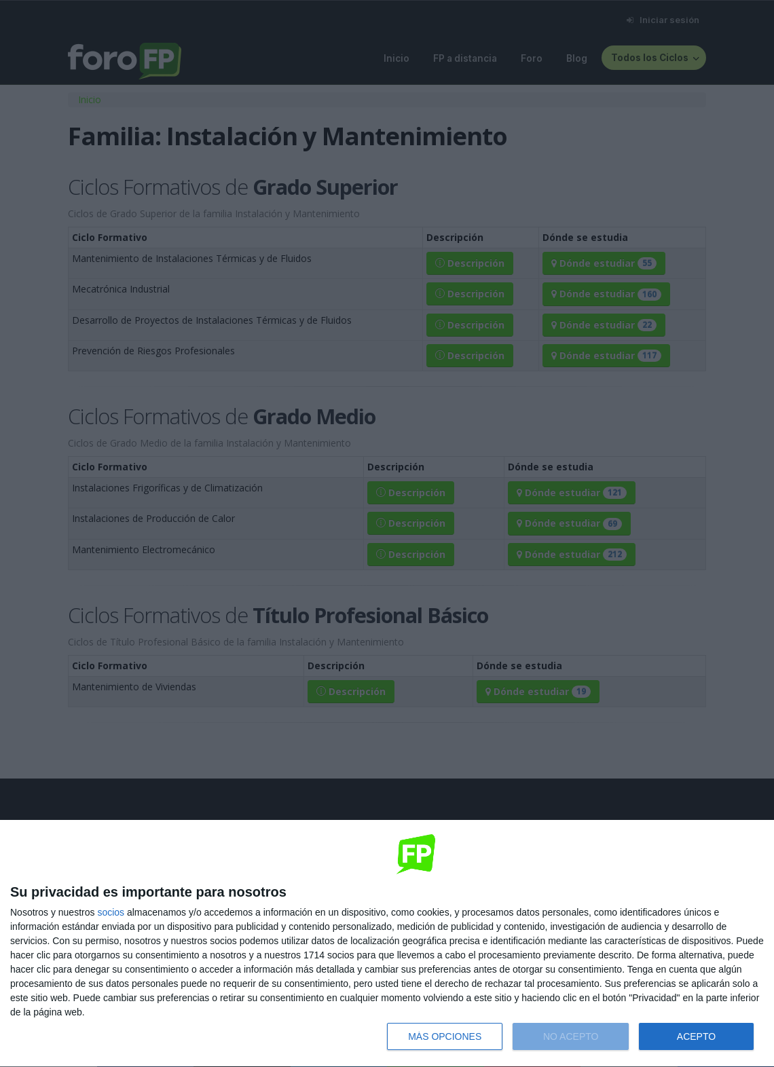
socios (110, 912)
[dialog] (387, 944)
